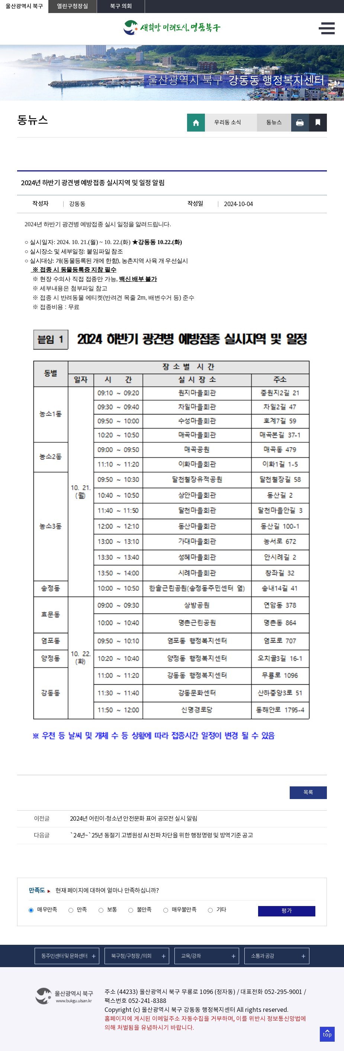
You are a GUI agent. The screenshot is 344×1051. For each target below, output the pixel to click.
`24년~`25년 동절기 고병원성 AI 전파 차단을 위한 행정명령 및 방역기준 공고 (161, 835)
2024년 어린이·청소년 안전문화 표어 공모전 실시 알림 (133, 818)
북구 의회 (121, 6)
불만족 (144, 910)
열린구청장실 (72, 6)
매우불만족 (184, 910)
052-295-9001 (283, 992)
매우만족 (47, 910)
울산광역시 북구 (24, 6)
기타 (221, 910)
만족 (82, 910)
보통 (112, 910)
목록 (308, 793)
